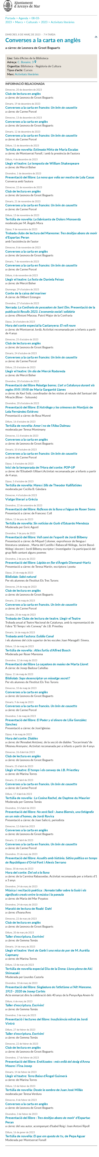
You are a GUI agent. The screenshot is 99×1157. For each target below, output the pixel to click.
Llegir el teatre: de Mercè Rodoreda (35, 371)
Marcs (19, 22)
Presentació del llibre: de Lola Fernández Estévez (49, 409)
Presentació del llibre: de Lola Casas (49, 177)
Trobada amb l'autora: (29, 636)
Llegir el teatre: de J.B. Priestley (42, 770)
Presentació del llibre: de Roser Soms (50, 509)
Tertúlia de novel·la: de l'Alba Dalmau (37, 425)
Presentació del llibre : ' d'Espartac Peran (47, 1119)
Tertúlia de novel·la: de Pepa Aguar (45, 1136)
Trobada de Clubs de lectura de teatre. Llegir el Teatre (43, 618)
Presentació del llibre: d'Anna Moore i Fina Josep (47, 1063)
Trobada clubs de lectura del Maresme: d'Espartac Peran (51, 235)
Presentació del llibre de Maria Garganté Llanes (50, 387)
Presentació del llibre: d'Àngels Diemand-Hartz (48, 562)
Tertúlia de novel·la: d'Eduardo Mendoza (47, 523)
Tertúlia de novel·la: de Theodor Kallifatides (43, 485)
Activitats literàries (62, 22)
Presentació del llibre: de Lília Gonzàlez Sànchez (46, 722)
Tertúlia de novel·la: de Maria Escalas (41, 149)
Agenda (23, 18)
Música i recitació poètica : (45, 892)
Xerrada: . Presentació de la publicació (50, 309)
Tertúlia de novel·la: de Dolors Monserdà (43, 219)
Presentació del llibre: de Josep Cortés (48, 989)
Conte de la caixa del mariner (25, 293)
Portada (10, 18)
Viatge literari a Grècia (21, 499)
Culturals (32, 22)
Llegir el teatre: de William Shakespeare (42, 163)
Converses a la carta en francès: (41, 107)
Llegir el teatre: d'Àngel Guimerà (36, 1076)
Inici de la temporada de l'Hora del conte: (40, 467)
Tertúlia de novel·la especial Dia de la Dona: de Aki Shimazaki (48, 970)
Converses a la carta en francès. (41, 604)
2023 (44, 22)
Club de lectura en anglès (23, 93)
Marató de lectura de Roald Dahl (28, 908)
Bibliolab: (20, 576)
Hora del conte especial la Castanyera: (40, 325)
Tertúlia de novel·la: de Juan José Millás (44, 1089)
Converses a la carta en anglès (43, 40)
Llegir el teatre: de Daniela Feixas (34, 279)
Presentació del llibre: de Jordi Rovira (49, 813)
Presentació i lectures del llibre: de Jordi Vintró (46, 1021)
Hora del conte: (21, 738)
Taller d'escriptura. (24, 936)
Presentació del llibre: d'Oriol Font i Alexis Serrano (51, 860)
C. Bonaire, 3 (26, 61)
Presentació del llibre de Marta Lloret (46, 664)
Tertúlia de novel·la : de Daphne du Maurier (47, 798)
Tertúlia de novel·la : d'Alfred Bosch (38, 650)
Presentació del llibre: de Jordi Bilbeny (46, 537)
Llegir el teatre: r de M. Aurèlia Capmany (47, 952)
